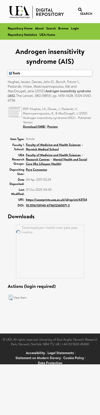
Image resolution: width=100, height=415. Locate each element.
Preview (52, 126)
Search (51, 28)
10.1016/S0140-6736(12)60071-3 (48, 205)
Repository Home (20, 28)
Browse (63, 28)
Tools (14, 73)
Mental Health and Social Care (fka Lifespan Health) (56, 161)
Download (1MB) (34, 126)
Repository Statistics (22, 34)
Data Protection (50, 362)
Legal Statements (60, 352)
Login (75, 28)
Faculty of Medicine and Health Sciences (53, 145)
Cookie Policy (73, 357)
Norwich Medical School (42, 149)
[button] (10, 297)
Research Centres (38, 159)
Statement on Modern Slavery (38, 357)
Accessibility (35, 352)
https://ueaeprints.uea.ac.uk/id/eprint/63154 (56, 199)
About (39, 28)
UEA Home (47, 34)
